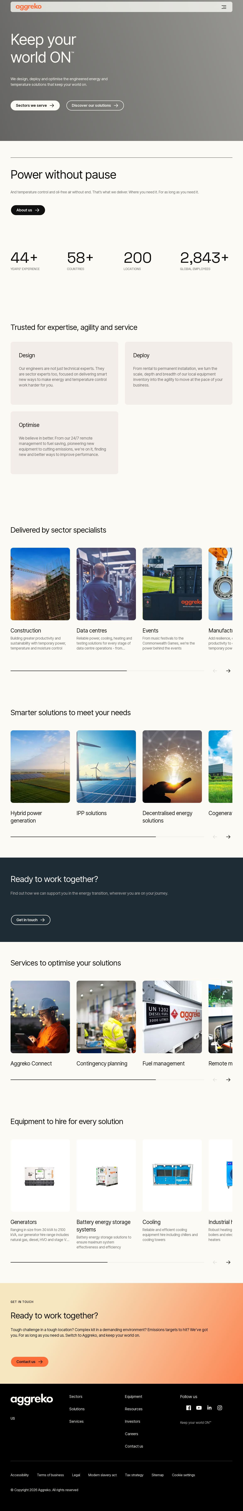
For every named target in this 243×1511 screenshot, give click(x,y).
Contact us (134, 1446)
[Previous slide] (215, 671)
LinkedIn (208, 1407)
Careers (131, 1434)
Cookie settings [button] (183, 1475)
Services (76, 1421)
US (13, 1418)
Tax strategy (134, 1475)
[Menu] (224, 7)
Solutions (77, 1409)
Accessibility (20, 1475)
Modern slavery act (102, 1475)
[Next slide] (228, 671)
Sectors (75, 1396)
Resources (134, 1409)
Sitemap (158, 1475)
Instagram (219, 1407)
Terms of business (50, 1475)
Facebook (188, 1407)
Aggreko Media (198, 1407)
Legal (76, 1475)
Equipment (133, 1396)
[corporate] (29, 7)
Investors (132, 1421)
